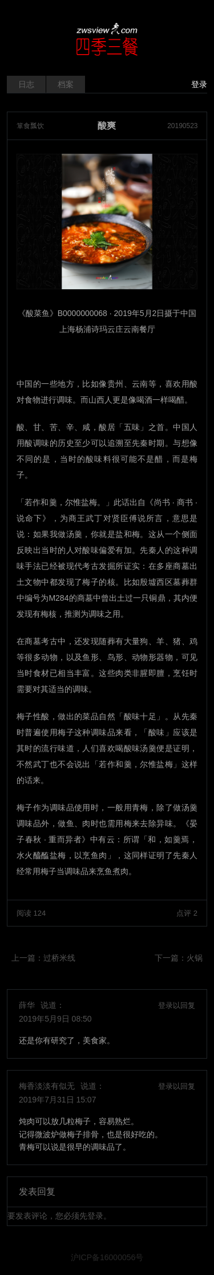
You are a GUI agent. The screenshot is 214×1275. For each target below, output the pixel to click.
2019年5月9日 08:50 (55, 1018)
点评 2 (186, 913)
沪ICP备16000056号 (107, 1257)
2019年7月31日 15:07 (57, 1099)
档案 (66, 84)
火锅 (195, 957)
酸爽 (107, 125)
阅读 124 (31, 913)
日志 (26, 84)
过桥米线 (59, 957)
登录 (199, 84)
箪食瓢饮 (30, 126)
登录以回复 (176, 1005)
